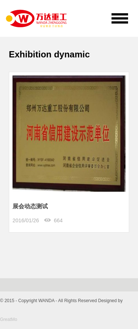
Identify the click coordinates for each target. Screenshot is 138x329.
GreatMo (8, 319)
